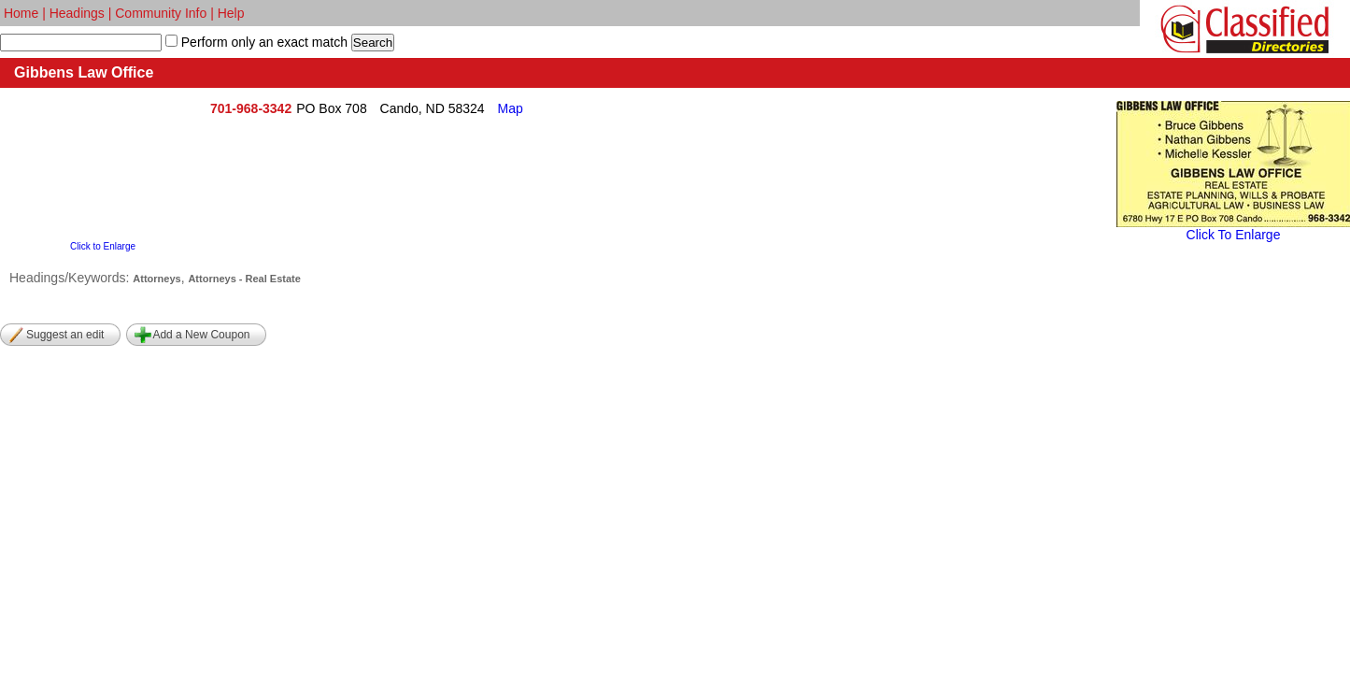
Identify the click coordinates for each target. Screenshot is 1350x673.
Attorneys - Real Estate (244, 278)
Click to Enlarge (102, 246)
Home (21, 13)
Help (231, 13)
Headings (77, 13)
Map (510, 108)
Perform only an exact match (263, 42)
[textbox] (81, 42)
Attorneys (156, 278)
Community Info (160, 13)
